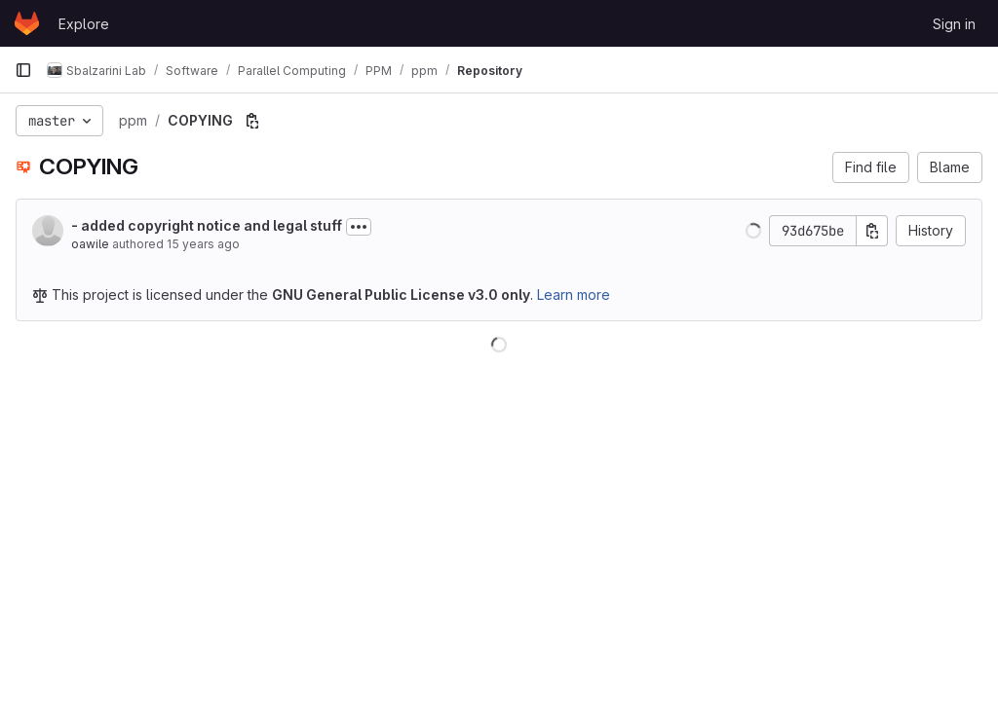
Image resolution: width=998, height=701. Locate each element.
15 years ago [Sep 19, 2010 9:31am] (203, 244)
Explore (83, 24)
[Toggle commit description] (358, 227)
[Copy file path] (252, 120)
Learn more (573, 294)
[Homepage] (27, 23)
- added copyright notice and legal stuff (206, 225)
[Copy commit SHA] (872, 230)
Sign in (954, 24)
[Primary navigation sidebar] (23, 70)
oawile (90, 244)
